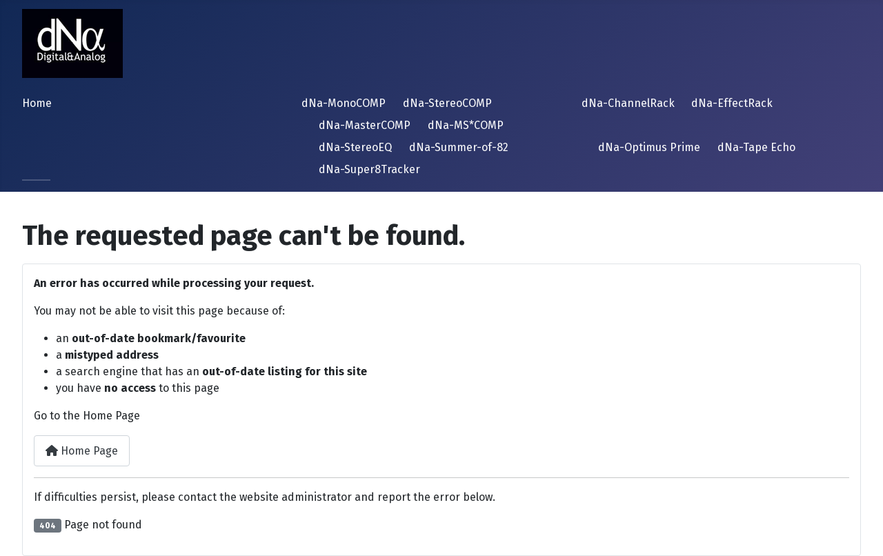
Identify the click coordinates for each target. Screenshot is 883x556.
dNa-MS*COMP (466, 125)
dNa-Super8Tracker (369, 169)
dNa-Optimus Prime (649, 147)
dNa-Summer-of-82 (458, 147)
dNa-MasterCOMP (364, 125)
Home (37, 103)
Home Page (82, 450)
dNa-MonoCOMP (343, 103)
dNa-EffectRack (732, 103)
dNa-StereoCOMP (447, 103)
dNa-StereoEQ (355, 147)
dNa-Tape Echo (756, 147)
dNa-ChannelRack (628, 103)
